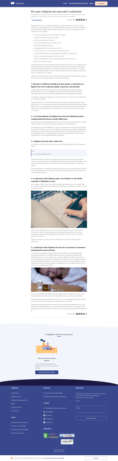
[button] (77, 20)
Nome (78, 402)
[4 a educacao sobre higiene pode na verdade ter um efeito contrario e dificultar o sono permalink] (56, 181)
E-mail (78, 409)
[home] (13, 3)
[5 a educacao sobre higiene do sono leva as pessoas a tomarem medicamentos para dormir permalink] (56, 250)
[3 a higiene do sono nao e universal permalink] (63, 141)
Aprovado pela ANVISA (59, 449)
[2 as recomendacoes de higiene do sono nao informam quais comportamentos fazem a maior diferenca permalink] (69, 119)
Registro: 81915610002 (59, 451)
